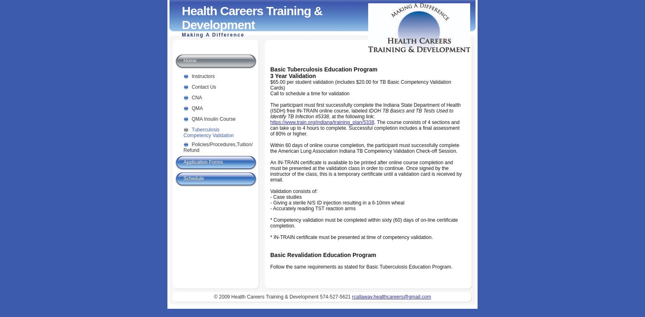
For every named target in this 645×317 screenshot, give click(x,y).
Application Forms (203, 162)
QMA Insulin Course (214, 119)
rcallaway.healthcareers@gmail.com (391, 297)
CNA (197, 98)
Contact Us (204, 87)
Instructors (203, 76)
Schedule (193, 178)
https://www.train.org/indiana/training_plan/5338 (322, 122)
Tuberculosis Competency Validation (208, 131)
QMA (197, 108)
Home (190, 61)
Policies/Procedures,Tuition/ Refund (215, 146)
